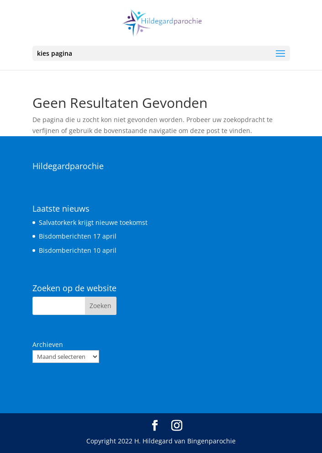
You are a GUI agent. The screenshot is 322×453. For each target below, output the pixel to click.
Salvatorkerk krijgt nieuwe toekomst (93, 222)
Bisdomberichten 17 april (77, 236)
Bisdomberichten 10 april (77, 250)
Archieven (47, 344)
